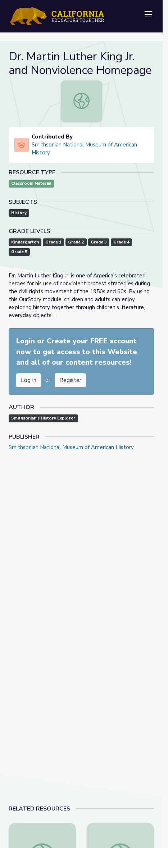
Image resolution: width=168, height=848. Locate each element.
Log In (28, 380)
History (19, 213)
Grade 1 (53, 242)
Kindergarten (25, 242)
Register (70, 380)
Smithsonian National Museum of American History (84, 148)
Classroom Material (31, 183)
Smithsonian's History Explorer (43, 418)
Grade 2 (76, 242)
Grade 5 (19, 252)
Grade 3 (99, 242)
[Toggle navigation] (148, 15)
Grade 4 (121, 242)
